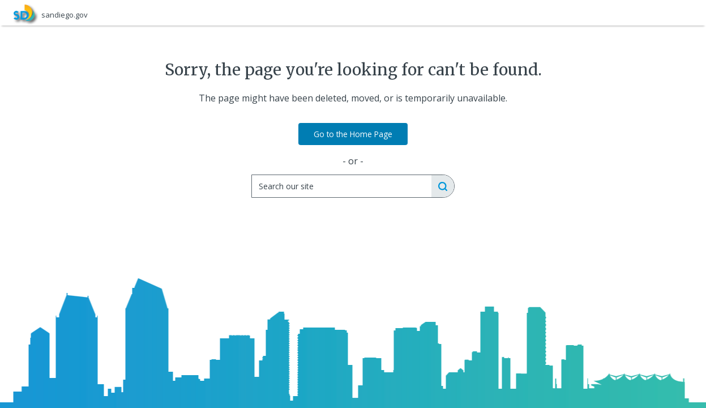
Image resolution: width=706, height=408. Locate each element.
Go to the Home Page (353, 134)
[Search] (341, 186)
